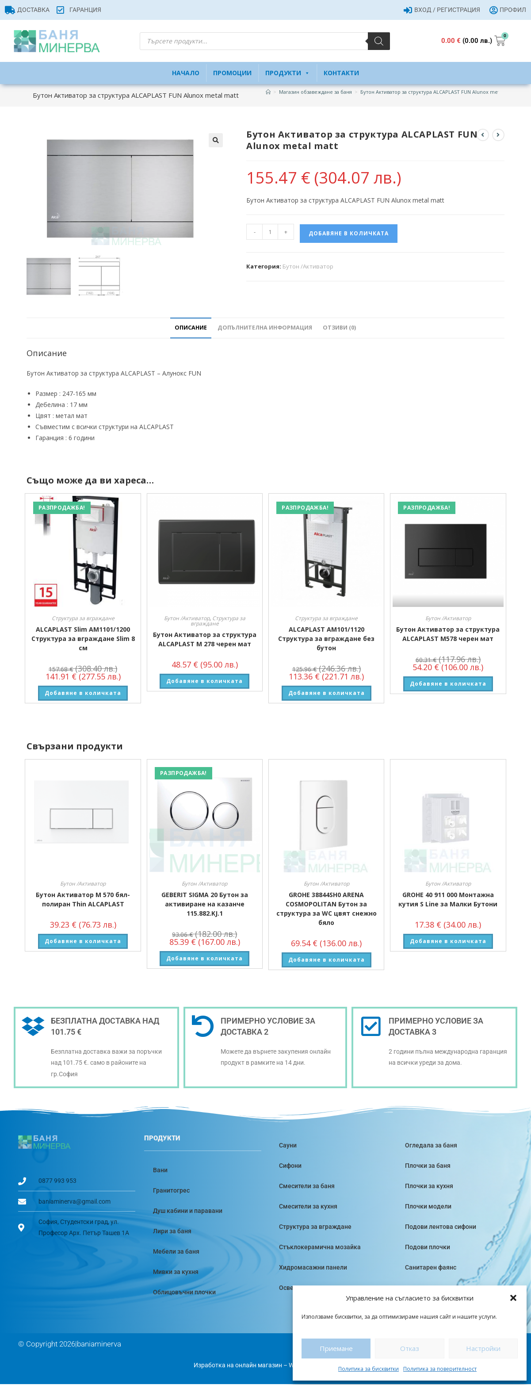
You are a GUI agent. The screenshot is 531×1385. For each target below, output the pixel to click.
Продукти (287, 73)
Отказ (409, 1348)
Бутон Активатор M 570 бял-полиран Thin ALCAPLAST (83, 900)
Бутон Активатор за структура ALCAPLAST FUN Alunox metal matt (438, 91)
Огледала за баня (431, 1145)
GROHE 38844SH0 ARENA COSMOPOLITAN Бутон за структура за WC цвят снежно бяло (326, 909)
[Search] (379, 41)
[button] (513, 1297)
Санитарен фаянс (430, 1267)
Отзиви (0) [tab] (339, 328)
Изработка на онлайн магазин (238, 1365)
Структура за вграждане (83, 619)
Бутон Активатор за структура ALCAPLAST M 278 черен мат (204, 640)
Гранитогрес (171, 1190)
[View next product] (498, 135)
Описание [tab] (191, 328)
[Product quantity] (270, 232)
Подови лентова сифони (440, 1227)
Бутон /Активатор (308, 266)
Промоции (232, 73)
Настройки (483, 1348)
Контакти (341, 73)
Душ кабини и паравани (187, 1211)
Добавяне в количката (349, 233)
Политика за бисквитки (368, 1369)
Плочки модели (428, 1206)
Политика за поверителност (440, 1369)
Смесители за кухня (308, 1206)
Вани (160, 1170)
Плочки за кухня (429, 1186)
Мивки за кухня (176, 1272)
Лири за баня (172, 1231)
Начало (185, 73)
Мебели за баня (176, 1251)
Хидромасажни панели (313, 1267)
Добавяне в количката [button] (83, 694)
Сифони (290, 1166)
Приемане (336, 1348)
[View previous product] (483, 135)
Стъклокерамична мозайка (320, 1247)
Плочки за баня (428, 1166)
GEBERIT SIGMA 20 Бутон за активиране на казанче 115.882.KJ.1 (204, 904)
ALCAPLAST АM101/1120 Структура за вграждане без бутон (326, 639)
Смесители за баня (307, 1186)
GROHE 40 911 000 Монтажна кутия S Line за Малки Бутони (447, 900)
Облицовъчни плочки (184, 1292)
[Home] (268, 91)
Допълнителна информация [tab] (265, 328)
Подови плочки (427, 1247)
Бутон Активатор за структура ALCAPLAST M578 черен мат (448, 635)
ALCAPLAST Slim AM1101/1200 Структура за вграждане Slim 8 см (83, 639)
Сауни (288, 1145)
